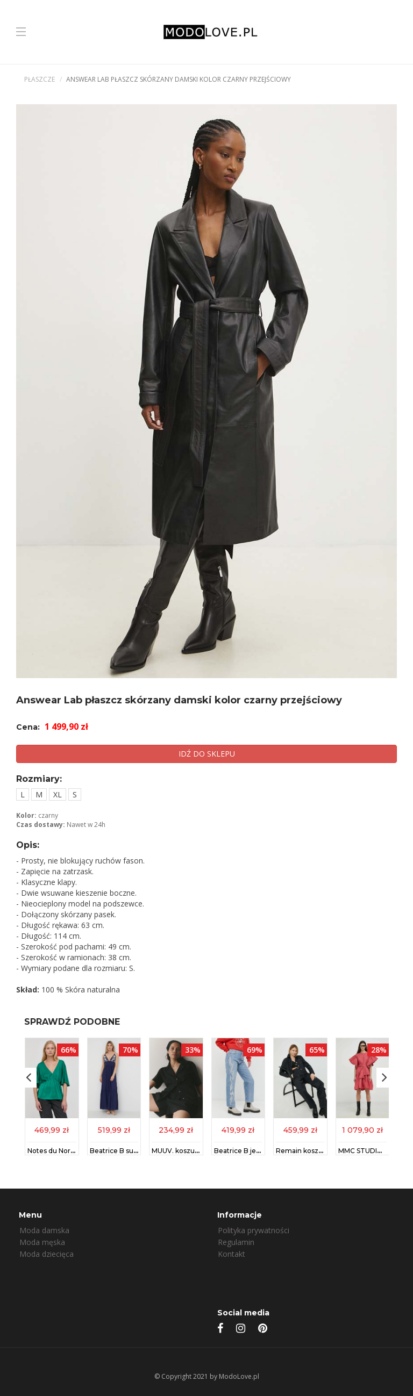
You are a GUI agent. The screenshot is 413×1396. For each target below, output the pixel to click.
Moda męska (42, 1242)
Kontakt (231, 1254)
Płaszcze (39, 79)
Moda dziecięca (46, 1254)
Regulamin (236, 1242)
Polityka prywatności (253, 1230)
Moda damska (44, 1230)
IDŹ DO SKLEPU (207, 754)
